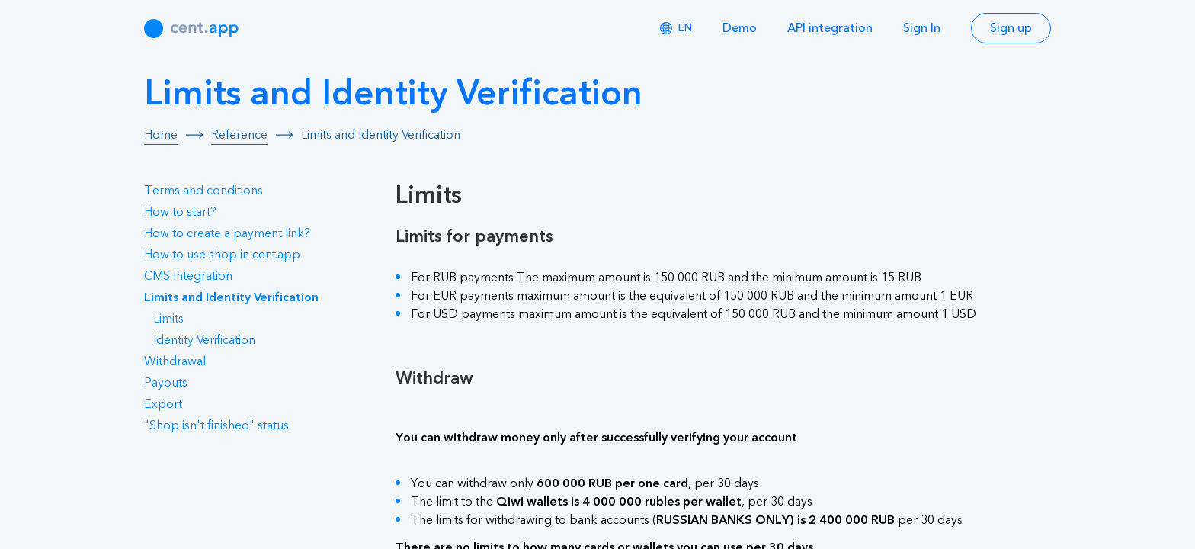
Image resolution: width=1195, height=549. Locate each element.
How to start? (180, 212)
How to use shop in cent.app (222, 254)
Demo (739, 28)
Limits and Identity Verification (231, 297)
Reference (239, 135)
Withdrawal (175, 361)
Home (161, 135)
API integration (830, 28)
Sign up (1011, 28)
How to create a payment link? (227, 233)
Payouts (165, 382)
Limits (168, 318)
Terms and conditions (203, 190)
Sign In (921, 28)
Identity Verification (204, 340)
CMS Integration (188, 276)
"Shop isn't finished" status (216, 425)
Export (163, 404)
